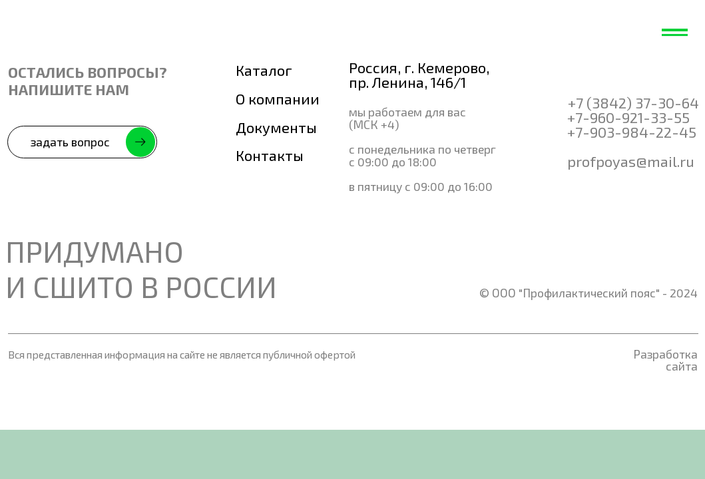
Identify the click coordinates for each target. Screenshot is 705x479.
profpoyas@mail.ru (630, 161)
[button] (82, 142)
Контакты (270, 155)
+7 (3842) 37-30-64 (633, 102)
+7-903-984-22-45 (631, 131)
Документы (276, 127)
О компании (278, 98)
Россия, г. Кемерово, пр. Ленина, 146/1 (419, 74)
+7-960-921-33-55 (628, 117)
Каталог (264, 70)
